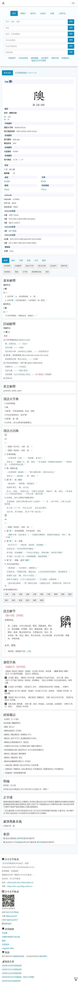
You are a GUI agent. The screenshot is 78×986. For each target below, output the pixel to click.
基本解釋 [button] (7, 266)
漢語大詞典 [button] (42, 266)
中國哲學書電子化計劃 (11, 937)
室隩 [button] (27, 594)
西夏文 (23, 14)
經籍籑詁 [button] (7, 272)
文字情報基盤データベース (26, 73)
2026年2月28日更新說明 (11, 966)
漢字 (14, 13)
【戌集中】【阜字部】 (15, 667)
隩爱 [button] (34, 600)
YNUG (6, 190)
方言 (36, 260)
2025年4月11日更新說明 (11, 969)
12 (12, 169)
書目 (13, 260)
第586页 (20, 838)
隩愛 (27, 560)
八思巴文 (62, 13)
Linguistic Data (8, 948)
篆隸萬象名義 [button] (36, 272)
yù (5, 119)
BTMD (43, 181)
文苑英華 (5, 944)
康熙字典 (55, 58)
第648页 (40, 842)
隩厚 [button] (13, 600)
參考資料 (43, 956)
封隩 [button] (34, 594)
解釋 (5, 260)
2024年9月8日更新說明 (11, 981)
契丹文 (33, 13)
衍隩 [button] (48, 594)
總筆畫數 (34, 58)
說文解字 (44, 58)
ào (5, 117)
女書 (52, 13)
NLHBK (7, 181)
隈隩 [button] (62, 594)
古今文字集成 (8, 863)
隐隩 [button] (69, 594)
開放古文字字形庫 (39, 61)
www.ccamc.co (27, 882)
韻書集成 (65, 58)
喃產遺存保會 (18, 956)
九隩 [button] (13, 594)
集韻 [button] (47, 272)
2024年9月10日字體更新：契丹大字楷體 (18, 977)
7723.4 (43, 190)
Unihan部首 (23, 58)
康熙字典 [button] (64, 266)
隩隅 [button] (41, 600)
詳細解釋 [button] (18, 266)
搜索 (71, 21)
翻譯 (44, 260)
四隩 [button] (20, 594)
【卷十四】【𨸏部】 (14, 615)
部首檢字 (12, 58)
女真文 (43, 13)
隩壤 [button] (20, 600)
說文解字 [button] (53, 266)
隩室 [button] (27, 600)
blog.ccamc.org (13, 886)
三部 (29, 651)
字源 (21, 260)
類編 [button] (16, 272)
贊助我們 (7, 924)
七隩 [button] (6, 594)
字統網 (4, 933)
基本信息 (7, 73)
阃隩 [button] (55, 594)
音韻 (28, 260)
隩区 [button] (6, 600)
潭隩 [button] (41, 594)
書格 (3, 941)
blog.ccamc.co (26, 886)
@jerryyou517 (11, 916)
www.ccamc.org (13, 882)
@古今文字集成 (12, 912)
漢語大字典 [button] (29, 266)
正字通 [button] (25, 272)
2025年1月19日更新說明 (11, 973)
